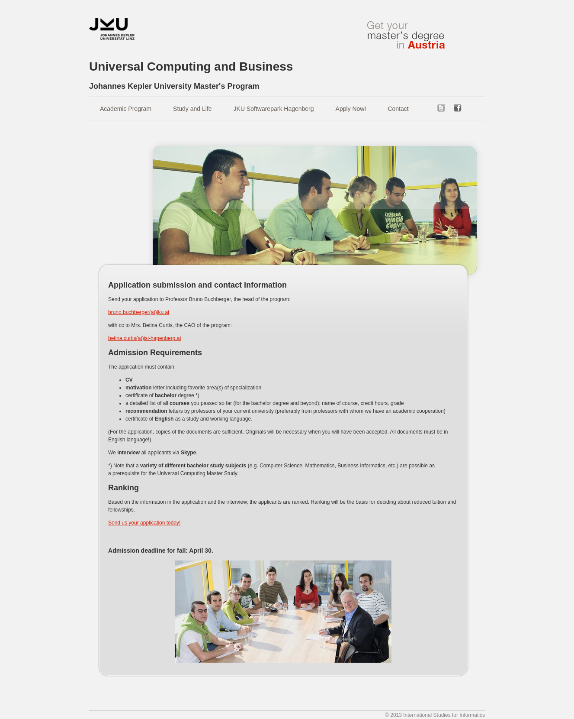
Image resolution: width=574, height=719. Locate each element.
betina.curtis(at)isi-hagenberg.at (144, 338)
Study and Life (192, 108)
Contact (398, 108)
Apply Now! (351, 108)
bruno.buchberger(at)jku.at (138, 312)
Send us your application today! (144, 523)
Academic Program (125, 108)
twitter (441, 108)
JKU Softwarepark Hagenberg (274, 108)
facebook (458, 108)
